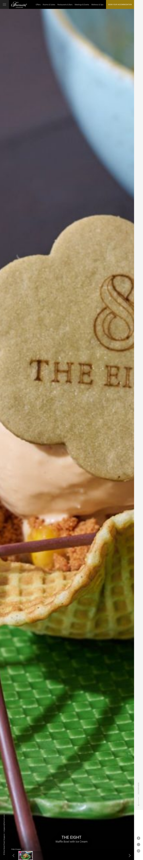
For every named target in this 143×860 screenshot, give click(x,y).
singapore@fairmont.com (4, 823)
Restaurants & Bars (64, 5)
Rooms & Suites (49, 5)
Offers (38, 5)
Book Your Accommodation (120, 4)
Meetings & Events (82, 5)
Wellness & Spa (97, 5)
